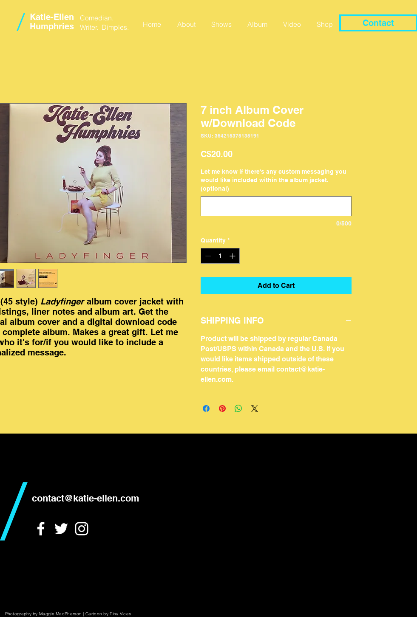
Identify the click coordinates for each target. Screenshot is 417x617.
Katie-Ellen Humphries (52, 21)
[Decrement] (207, 255)
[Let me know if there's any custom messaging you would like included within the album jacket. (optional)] (276, 206)
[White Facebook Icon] (41, 529)
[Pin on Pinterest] (222, 408)
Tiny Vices (120, 614)
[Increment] (233, 255)
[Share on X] (255, 408)
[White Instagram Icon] (82, 529)
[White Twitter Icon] (61, 529)
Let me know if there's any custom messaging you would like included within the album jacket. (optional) (273, 180)
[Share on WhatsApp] (238, 408)
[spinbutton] (220, 255)
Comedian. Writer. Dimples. (104, 22)
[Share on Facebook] (206, 408)
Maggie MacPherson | (62, 614)
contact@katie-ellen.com (85, 498)
